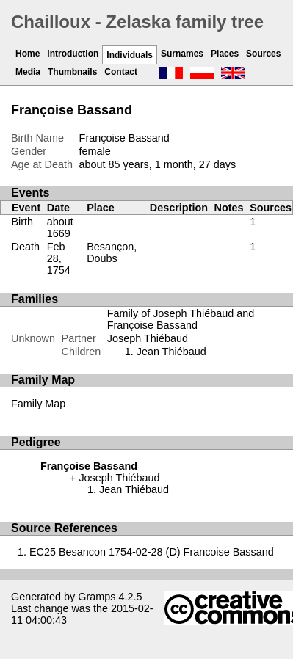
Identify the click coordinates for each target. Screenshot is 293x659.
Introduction (72, 53)
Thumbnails (72, 72)
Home (27, 53)
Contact (120, 72)
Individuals (129, 55)
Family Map (38, 403)
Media (27, 72)
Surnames (182, 53)
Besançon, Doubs (112, 252)
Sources (263, 53)
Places (225, 53)
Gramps (96, 596)
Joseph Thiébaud (147, 338)
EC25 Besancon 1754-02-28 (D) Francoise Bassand (151, 552)
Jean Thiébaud (171, 351)
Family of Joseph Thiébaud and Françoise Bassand (181, 319)
